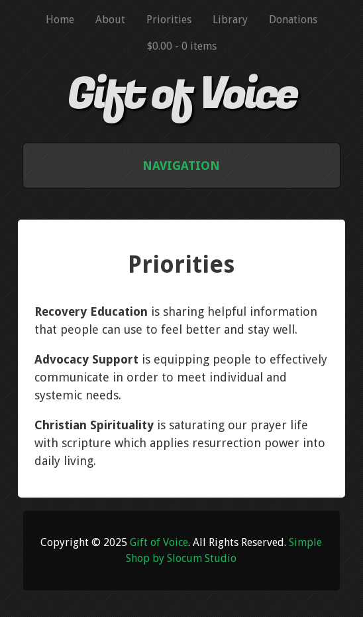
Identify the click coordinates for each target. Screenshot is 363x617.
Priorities (168, 19)
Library (230, 19)
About (110, 19)
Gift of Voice (182, 94)
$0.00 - (182, 46)
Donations (293, 19)
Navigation (181, 165)
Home (60, 19)
